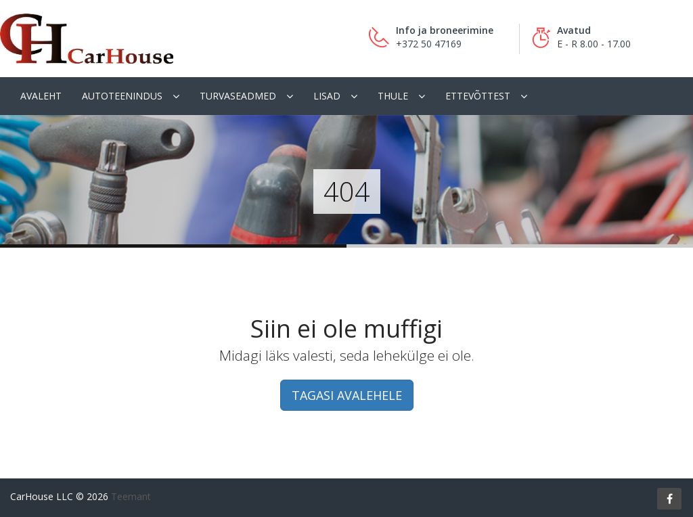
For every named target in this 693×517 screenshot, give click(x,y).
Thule (393, 95)
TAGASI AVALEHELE (347, 395)
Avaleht (41, 95)
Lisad (326, 95)
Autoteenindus (122, 95)
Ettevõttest (477, 95)
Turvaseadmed (238, 95)
